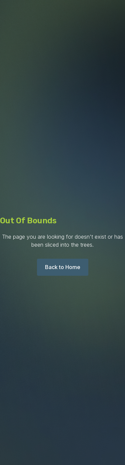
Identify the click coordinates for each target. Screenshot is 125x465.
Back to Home (62, 267)
